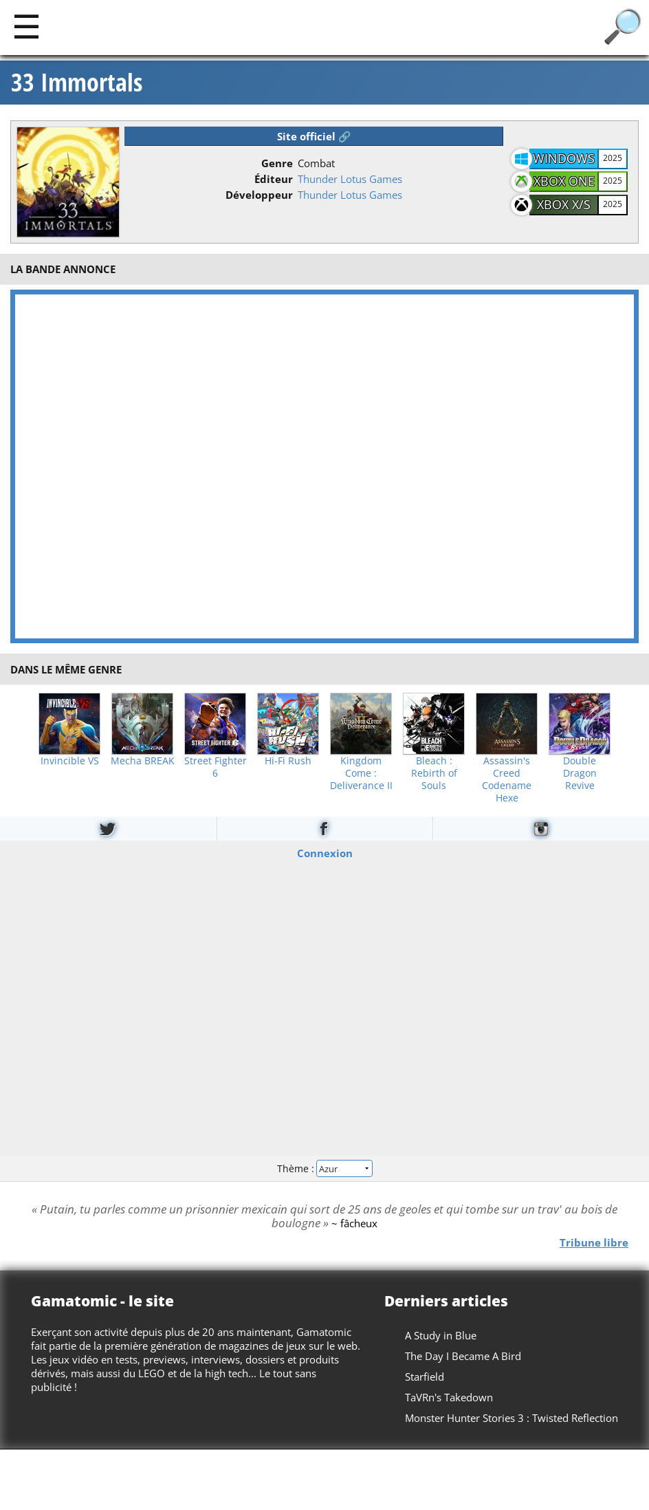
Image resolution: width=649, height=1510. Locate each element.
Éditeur (273, 179)
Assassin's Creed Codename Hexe (506, 779)
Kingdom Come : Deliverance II (361, 773)
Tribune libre (594, 1242)
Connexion (325, 853)
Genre (277, 163)
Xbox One (564, 181)
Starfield (424, 1376)
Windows (564, 158)
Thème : (324, 1168)
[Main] (26, 25)
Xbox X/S (564, 204)
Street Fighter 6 (215, 767)
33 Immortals (76, 82)
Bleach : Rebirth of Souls (434, 773)
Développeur (259, 195)
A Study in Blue (440, 1335)
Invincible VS (70, 761)
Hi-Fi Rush (288, 761)
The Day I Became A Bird (463, 1356)
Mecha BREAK (143, 761)
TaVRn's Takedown (449, 1397)
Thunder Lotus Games (350, 179)
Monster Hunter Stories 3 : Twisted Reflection (511, 1418)
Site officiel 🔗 (314, 136)
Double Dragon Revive (580, 773)
